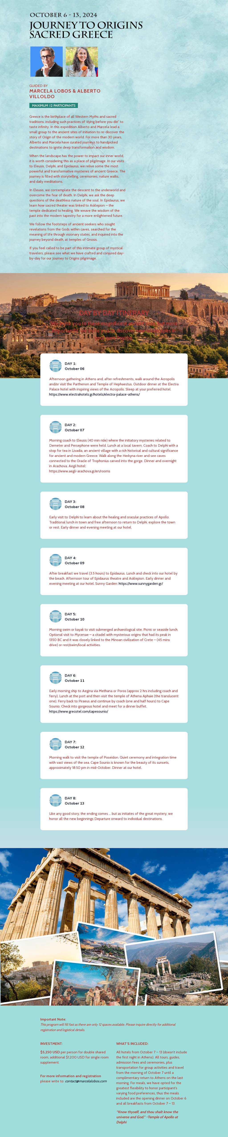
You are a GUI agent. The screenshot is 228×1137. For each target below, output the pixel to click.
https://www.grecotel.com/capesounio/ (78, 711)
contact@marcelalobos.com (86, 1081)
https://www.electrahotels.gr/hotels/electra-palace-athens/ (94, 394)
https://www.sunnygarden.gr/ (141, 583)
